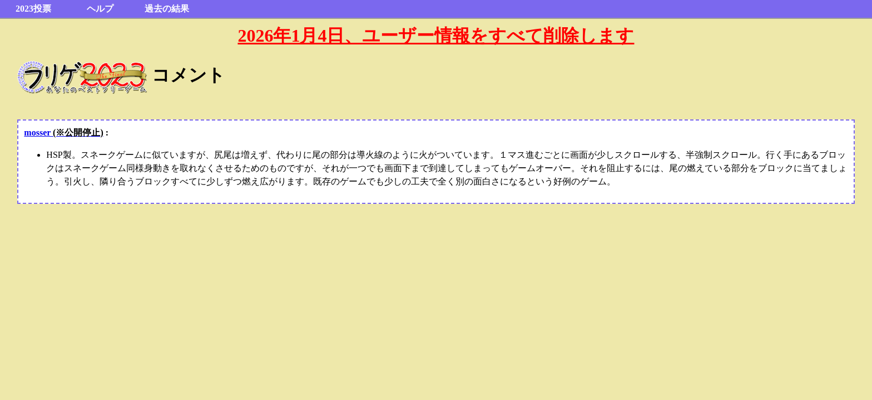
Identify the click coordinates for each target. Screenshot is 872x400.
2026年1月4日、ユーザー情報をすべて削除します (435, 36)
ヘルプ (100, 8)
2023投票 (33, 8)
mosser (63, 132)
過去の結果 (167, 8)
